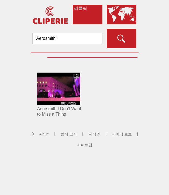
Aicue (44, 134)
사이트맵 (84, 145)
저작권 (94, 134)
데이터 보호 (122, 134)
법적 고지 (69, 134)
